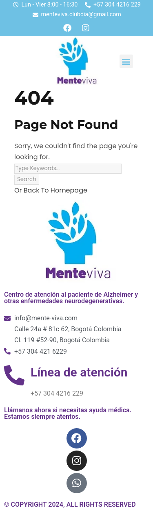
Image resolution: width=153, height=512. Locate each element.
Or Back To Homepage (50, 190)
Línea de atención (79, 372)
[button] (126, 61)
